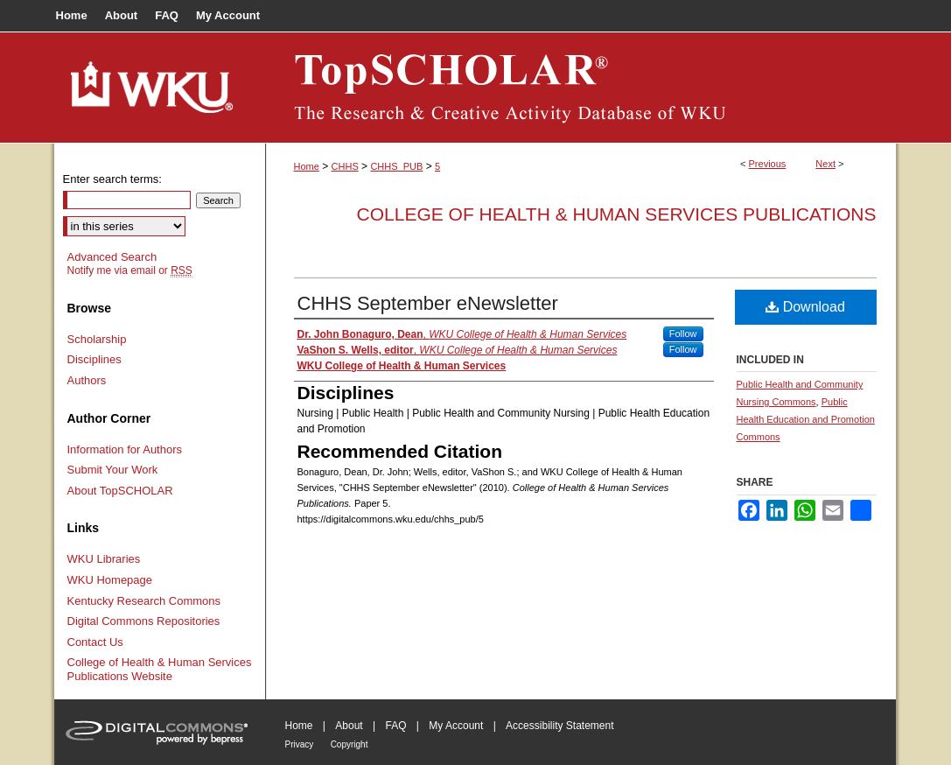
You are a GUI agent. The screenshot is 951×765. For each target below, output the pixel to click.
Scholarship (97, 339)
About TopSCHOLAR (120, 490)
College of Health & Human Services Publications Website (159, 669)
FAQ (395, 725)
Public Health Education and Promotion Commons (806, 419)
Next (825, 163)
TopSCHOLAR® (581, 87)
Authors (87, 380)
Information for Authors (125, 449)
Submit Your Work (112, 469)
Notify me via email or (129, 270)
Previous (768, 163)
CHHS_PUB (396, 166)
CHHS (345, 166)
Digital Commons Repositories (143, 621)
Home (306, 166)
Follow (683, 333)
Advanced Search (112, 256)
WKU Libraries (104, 558)
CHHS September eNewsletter (427, 303)
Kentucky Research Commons (144, 600)
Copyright (349, 744)
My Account (456, 725)
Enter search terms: (112, 179)
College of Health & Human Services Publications (617, 214)
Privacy (299, 744)
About (348, 725)
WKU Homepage (110, 579)
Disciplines (94, 359)
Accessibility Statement (559, 725)
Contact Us (95, 642)
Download (805, 306)
